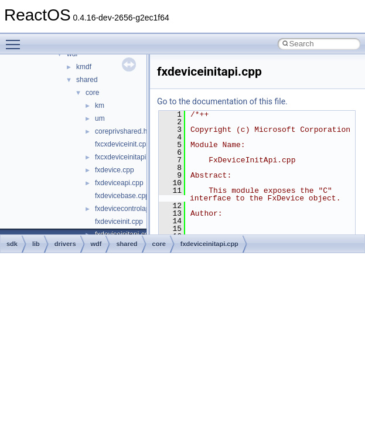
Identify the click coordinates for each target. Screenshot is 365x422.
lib (36, 243)
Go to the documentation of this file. (222, 101)
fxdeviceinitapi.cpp (209, 243)
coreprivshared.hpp (125, 131)
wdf (96, 243)
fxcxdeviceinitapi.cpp (127, 157)
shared (87, 80)
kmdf (83, 67)
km (99, 105)
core (92, 93)
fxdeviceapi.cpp (119, 183)
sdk (12, 243)
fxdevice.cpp (114, 170)
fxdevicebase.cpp (122, 196)
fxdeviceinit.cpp (119, 221)
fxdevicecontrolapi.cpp (130, 209)
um (100, 118)
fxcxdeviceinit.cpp (122, 144)
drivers (65, 243)
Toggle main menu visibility (16, 39)
